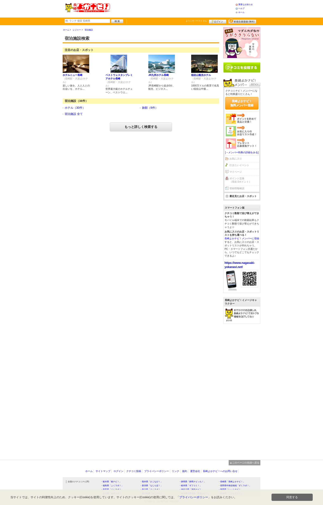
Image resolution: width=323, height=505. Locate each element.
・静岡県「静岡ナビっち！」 (192, 481)
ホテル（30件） (75, 107)
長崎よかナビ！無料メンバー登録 (241, 103)
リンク (175, 471)
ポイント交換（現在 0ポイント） (240, 180)
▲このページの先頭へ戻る (244, 462)
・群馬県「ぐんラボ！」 (112, 489)
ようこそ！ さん (196, 21)
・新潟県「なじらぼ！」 (151, 485)
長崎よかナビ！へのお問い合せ (220, 471)
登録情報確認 (236, 188)
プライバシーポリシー (156, 471)
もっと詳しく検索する (140, 127)
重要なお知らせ (245, 4)
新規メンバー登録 (242, 21)
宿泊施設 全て (74, 114)
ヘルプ (241, 8)
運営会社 (195, 471)
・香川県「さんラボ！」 (151, 489)
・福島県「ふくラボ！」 (112, 485)
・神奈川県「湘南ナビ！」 (191, 489)
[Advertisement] (172, 8)
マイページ (235, 171)
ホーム (241, 12)
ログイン (217, 21)
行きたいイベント (239, 165)
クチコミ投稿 (133, 471)
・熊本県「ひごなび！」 (151, 481)
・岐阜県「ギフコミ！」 (190, 485)
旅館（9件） (150, 107)
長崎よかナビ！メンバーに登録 (242, 238)
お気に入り (235, 158)
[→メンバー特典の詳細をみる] (242, 152)
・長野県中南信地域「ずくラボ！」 (234, 485)
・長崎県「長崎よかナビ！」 (231, 481)
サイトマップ (103, 471)
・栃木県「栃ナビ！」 (111, 481)
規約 (184, 471)
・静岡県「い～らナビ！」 (230, 489)
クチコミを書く (241, 67)
